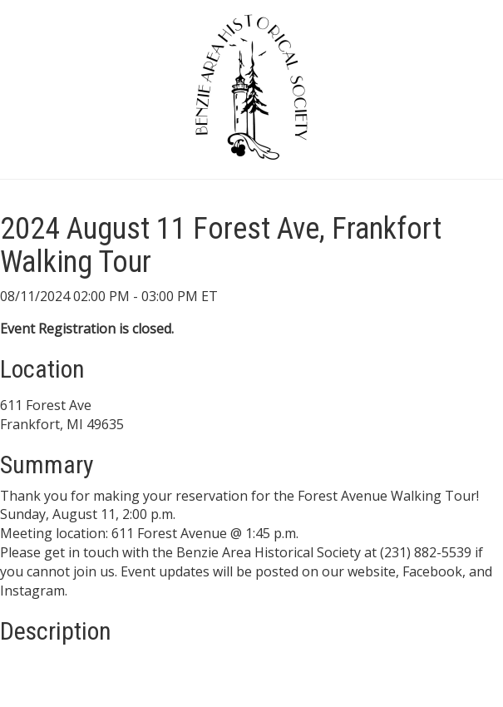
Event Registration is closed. (87, 328)
